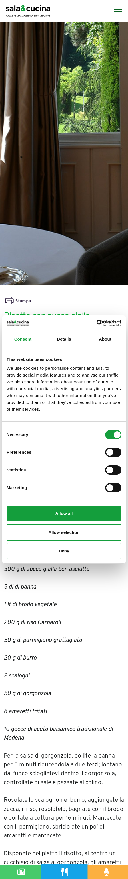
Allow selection (63, 532)
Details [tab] (64, 339)
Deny (64, 550)
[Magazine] (21, 872)
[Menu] (115, 11)
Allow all (64, 513)
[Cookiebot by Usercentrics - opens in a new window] (96, 323)
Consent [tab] (23, 339)
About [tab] (105, 339)
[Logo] (28, 12)
